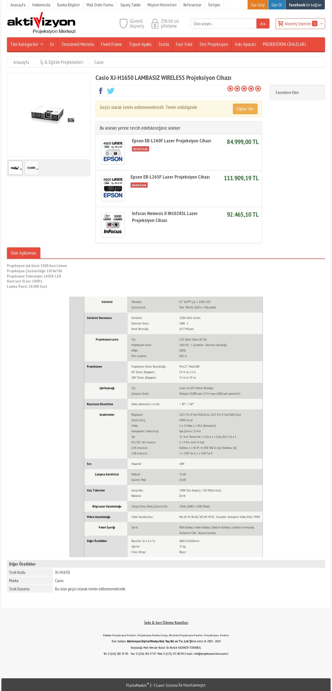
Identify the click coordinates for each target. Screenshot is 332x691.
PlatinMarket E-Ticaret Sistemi (152, 685)
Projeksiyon (211, 635)
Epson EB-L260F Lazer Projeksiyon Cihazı (171, 140)
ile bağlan (305, 4)
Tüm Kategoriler (24, 44)
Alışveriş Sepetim (301, 23)
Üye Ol (277, 4)
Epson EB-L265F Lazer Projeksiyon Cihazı (170, 177)
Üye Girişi (258, 4)
